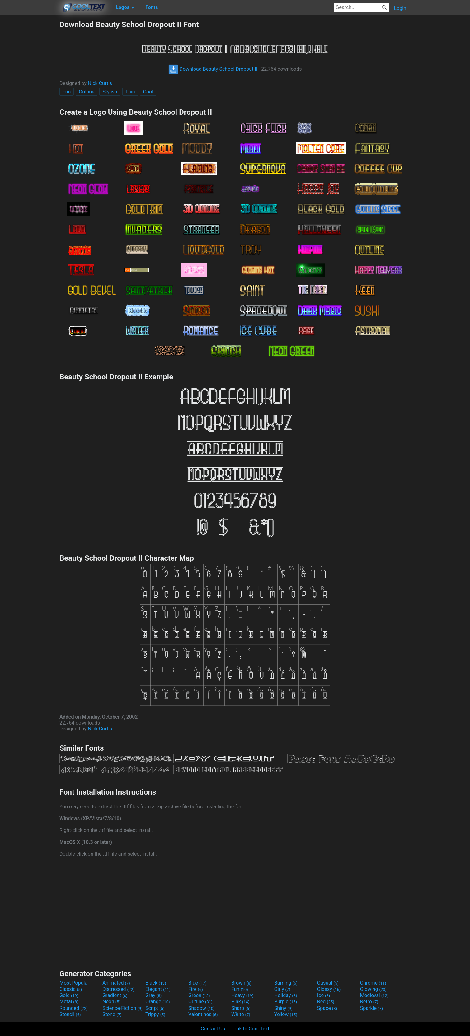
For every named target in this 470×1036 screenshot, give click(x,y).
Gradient (114, 995)
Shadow (201, 1008)
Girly (282, 989)
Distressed (118, 989)
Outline (86, 92)
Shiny (283, 1008)
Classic (70, 989)
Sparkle (371, 1008)
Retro (369, 1002)
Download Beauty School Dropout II (212, 69)
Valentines (203, 1014)
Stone (111, 1014)
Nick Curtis (100, 83)
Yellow (285, 1014)
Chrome (373, 983)
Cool (148, 92)
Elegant (158, 989)
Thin (130, 92)
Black (155, 983)
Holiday (285, 995)
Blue (197, 983)
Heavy (242, 995)
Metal (68, 1002)
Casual (328, 983)
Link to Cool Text (251, 1029)
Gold (68, 995)
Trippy (155, 1014)
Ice (323, 995)
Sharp (241, 1008)
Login (400, 8)
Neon (111, 1002)
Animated (116, 983)
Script (155, 1008)
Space (327, 1008)
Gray (153, 995)
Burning (286, 983)
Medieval (374, 995)
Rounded (73, 1008)
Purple (285, 1002)
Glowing (373, 989)
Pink (240, 1002)
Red (325, 1002)
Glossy (329, 989)
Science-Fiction (122, 1008)
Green (199, 995)
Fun (67, 92)
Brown (241, 983)
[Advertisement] (29, 113)
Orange (157, 1002)
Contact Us (213, 1029)
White (240, 1014)
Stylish (109, 92)
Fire (195, 989)
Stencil (70, 1014)
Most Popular (74, 983)
